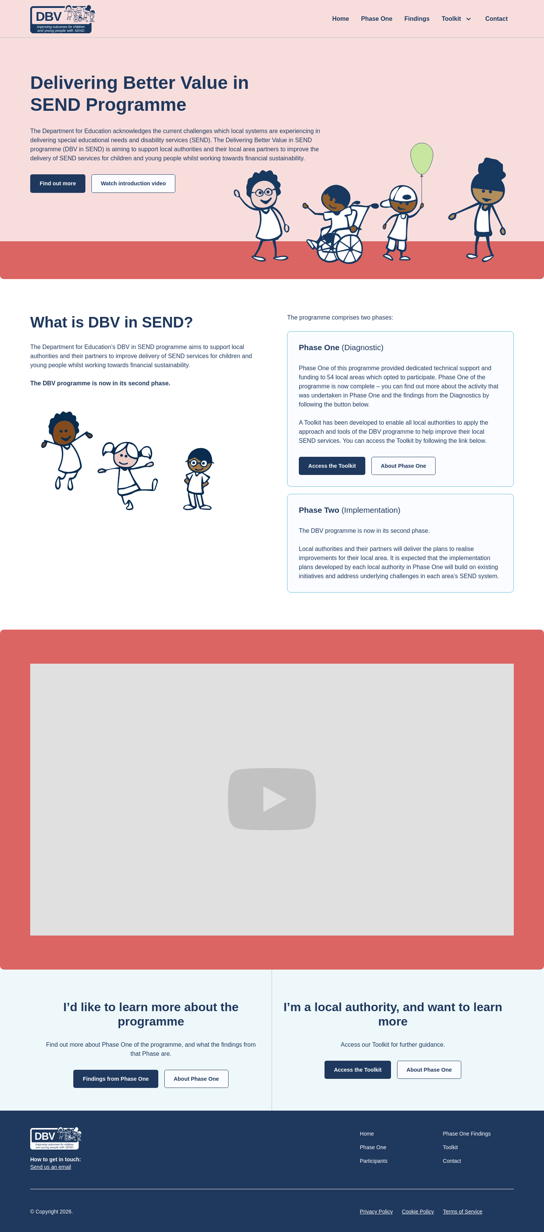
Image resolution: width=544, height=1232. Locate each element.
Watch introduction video (133, 183)
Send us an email (50, 1167)
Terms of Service (462, 1212)
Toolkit (450, 1147)
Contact (496, 19)
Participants (374, 1161)
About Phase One (403, 466)
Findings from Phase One (115, 1079)
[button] (457, 19)
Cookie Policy (418, 1212)
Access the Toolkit (332, 466)
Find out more (58, 183)
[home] (62, 19)
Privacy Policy (376, 1212)
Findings (417, 19)
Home (340, 19)
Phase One (377, 19)
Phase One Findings (467, 1134)
